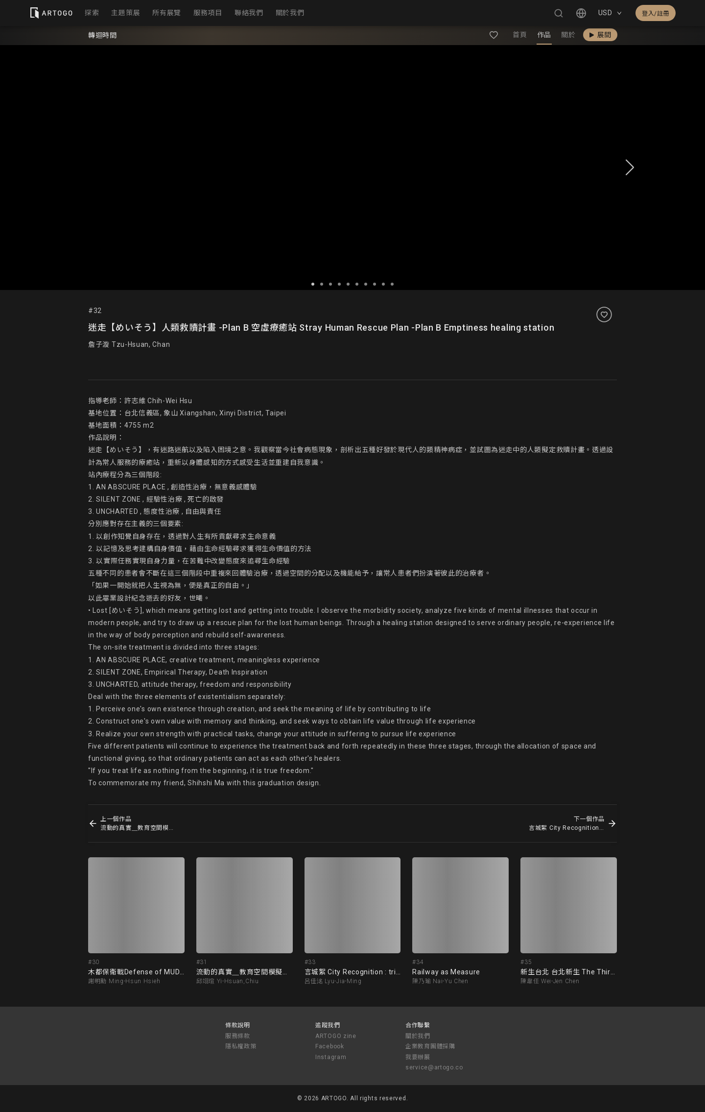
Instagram (330, 1057)
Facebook (329, 1046)
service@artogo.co (434, 1067)
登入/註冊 (655, 13)
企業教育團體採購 (430, 1046)
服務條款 (237, 1036)
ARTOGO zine (335, 1036)
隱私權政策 (241, 1046)
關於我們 (417, 1036)
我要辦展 (417, 1057)
